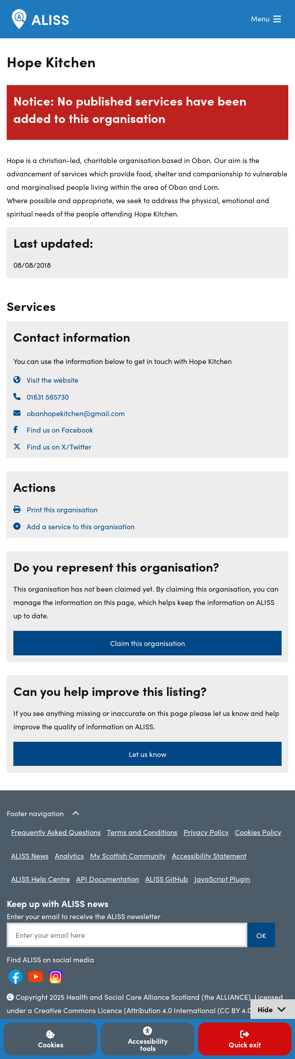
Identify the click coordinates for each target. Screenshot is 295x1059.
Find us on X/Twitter (59, 446)
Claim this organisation (147, 643)
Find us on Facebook (60, 429)
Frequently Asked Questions (56, 832)
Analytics (69, 855)
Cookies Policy (258, 832)
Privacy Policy (206, 832)
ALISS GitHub (166, 878)
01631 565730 (48, 396)
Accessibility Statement (209, 855)
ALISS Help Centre (40, 878)
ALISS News (30, 855)
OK (261, 935)
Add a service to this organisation (81, 526)
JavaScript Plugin (222, 878)
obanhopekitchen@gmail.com (76, 413)
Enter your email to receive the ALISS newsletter (83, 916)
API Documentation (107, 878)
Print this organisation (62, 509)
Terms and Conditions (142, 832)
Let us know (147, 754)
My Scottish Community (128, 855)
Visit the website (52, 379)
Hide (276, 1010)
